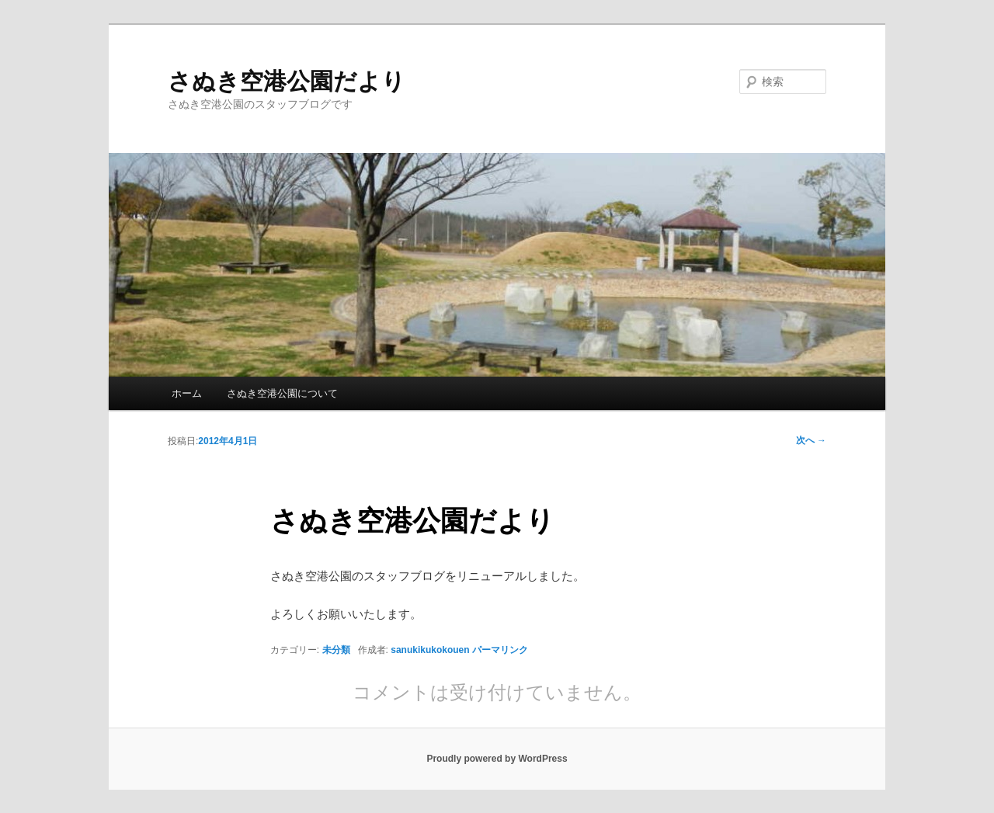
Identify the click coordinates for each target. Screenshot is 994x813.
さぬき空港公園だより (286, 81)
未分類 (336, 649)
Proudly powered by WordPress (496, 758)
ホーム (187, 393)
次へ (811, 440)
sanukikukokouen (430, 649)
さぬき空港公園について (282, 393)
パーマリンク (500, 649)
